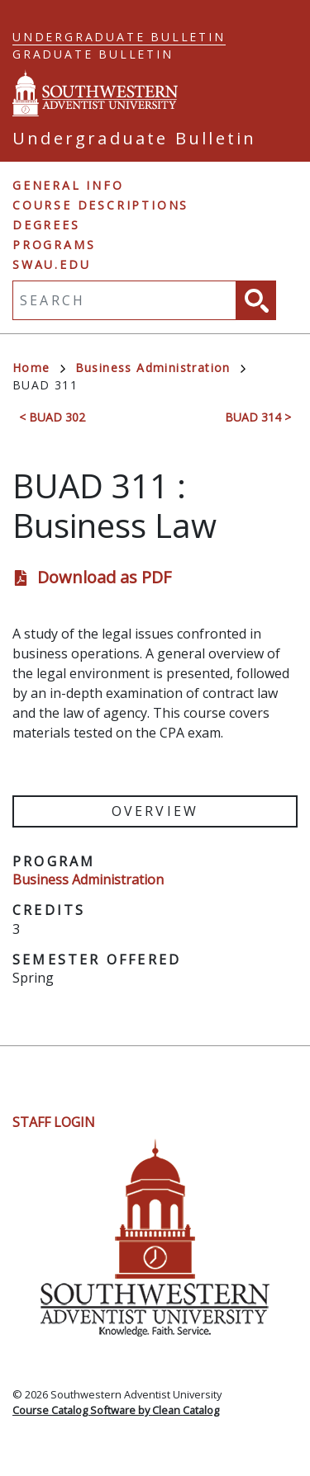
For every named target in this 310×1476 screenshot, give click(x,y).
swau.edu (51, 264)
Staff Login (53, 1122)
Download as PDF (104, 577)
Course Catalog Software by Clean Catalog (115, 1410)
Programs (53, 244)
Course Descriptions (100, 205)
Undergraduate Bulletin (119, 37)
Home (38, 367)
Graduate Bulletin (93, 54)
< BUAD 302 (52, 417)
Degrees (46, 225)
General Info (68, 185)
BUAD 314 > (258, 417)
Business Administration (160, 367)
